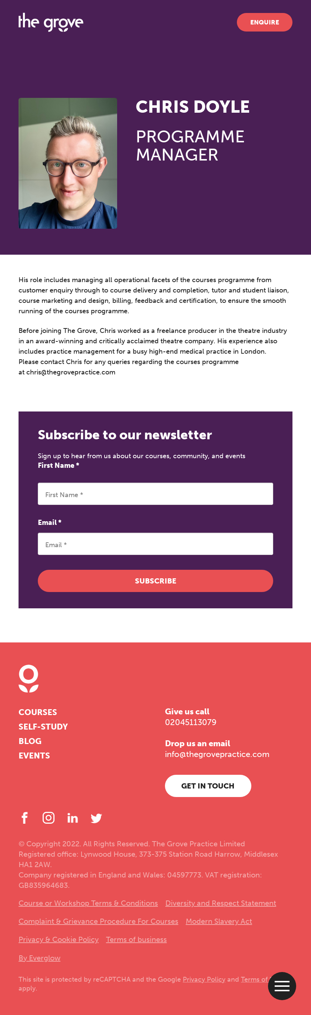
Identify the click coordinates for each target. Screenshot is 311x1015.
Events (34, 756)
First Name (58, 465)
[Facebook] (24, 818)
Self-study (43, 727)
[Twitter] (96, 818)
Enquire (264, 22)
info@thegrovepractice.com (217, 754)
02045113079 (190, 722)
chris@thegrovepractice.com (70, 372)
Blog (30, 741)
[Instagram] (48, 818)
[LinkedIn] (73, 818)
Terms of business (136, 939)
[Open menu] (282, 986)
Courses (38, 712)
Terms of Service (266, 979)
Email (50, 522)
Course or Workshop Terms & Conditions (88, 903)
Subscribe (155, 580)
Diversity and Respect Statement (220, 903)
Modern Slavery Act (219, 921)
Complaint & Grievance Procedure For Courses (98, 921)
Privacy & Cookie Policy (59, 939)
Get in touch (208, 785)
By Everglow (39, 957)
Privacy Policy (204, 979)
